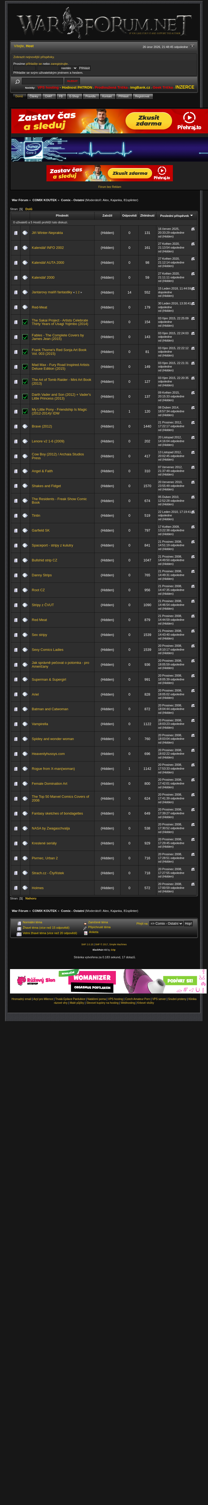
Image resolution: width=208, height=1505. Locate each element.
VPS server (159, 999)
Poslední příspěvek (176, 215)
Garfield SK (41, 530)
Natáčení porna (96, 999)
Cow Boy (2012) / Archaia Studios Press (58, 456)
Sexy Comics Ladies (47, 650)
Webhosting (128, 1002)
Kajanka (116, 200)
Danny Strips (42, 575)
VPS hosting (115, 999)
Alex (106, 200)
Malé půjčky (77, 1002)
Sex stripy (39, 635)
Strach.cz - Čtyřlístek (48, 873)
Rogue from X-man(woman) (53, 769)
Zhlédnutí (147, 215)
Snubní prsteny (177, 999)
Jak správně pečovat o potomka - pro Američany (60, 664)
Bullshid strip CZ (44, 560)
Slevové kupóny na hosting (102, 1002)
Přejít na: (142, 923)
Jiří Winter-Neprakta (47, 233)
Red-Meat (39, 307)
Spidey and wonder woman (53, 739)
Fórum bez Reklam (109, 186)
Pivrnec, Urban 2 (45, 858)
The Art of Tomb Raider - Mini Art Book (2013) (61, 381)
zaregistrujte (59, 63)
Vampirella (40, 724)
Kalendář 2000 (43, 277)
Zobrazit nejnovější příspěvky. (34, 57)
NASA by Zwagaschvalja (51, 828)
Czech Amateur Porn (137, 999)
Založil (107, 215)
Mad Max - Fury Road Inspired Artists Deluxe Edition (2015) (60, 367)
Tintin (36, 515)
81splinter (130, 200)
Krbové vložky (145, 1002)
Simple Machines (118, 944)
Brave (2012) (42, 426)
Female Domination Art (49, 784)
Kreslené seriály (44, 843)
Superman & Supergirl (49, 679)
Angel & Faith (42, 471)
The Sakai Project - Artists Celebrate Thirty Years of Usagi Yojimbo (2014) (60, 322)
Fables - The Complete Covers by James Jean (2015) (58, 337)
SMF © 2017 (101, 944)
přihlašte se (34, 63)
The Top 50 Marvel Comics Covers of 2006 (60, 798)
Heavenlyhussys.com (48, 754)
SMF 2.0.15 (87, 944)
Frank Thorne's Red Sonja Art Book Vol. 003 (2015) (59, 352)
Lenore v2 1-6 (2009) (48, 441)
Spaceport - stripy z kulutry (52, 545)
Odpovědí (129, 215)
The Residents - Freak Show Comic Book (59, 501)
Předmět (62, 215)
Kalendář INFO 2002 (48, 248)
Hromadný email (21, 999)
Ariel (35, 694)
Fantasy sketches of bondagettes (57, 813)
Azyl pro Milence (43, 999)
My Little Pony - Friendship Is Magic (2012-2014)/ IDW (59, 411)
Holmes (38, 888)
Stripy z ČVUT (43, 605)
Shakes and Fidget (46, 486)
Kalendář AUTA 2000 (48, 263)
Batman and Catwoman (50, 709)
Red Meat (39, 620)
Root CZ (38, 590)
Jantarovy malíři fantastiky (52, 292)
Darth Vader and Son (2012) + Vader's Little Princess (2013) (61, 396)
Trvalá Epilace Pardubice (70, 999)
